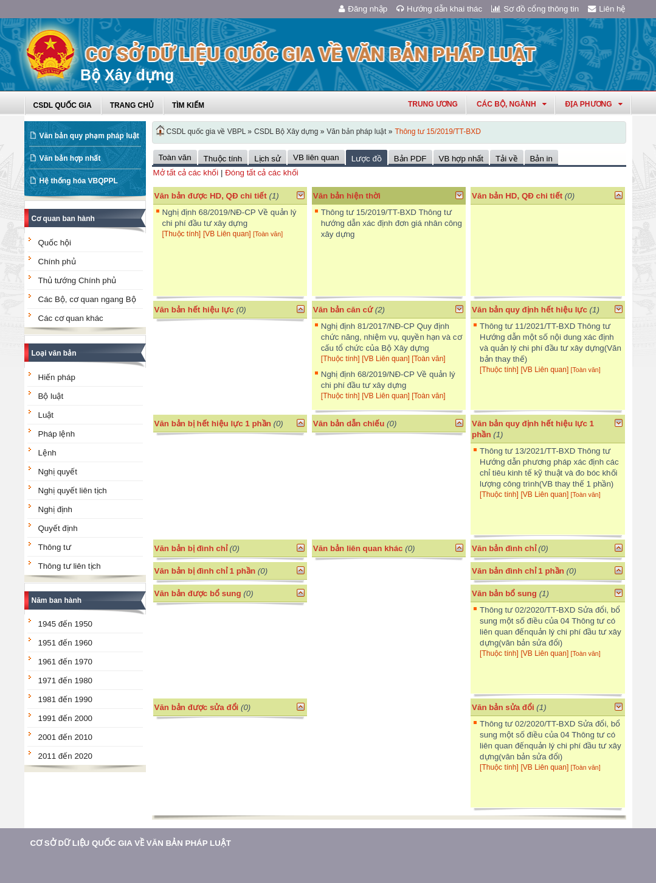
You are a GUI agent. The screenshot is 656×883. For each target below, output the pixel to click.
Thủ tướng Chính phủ (77, 280)
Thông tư (54, 547)
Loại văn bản (54, 353)
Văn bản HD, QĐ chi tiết (518, 195)
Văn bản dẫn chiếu (349, 423)
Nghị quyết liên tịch (72, 490)
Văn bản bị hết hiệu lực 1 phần (212, 423)
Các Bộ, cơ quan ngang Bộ (87, 299)
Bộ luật (51, 396)
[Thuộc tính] (181, 234)
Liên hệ (607, 8)
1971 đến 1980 (65, 680)
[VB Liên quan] (228, 234)
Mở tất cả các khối (186, 172)
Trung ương (433, 104)
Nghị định (55, 509)
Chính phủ (57, 261)
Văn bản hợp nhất (70, 158)
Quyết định (58, 528)
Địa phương (594, 104)
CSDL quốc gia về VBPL (206, 131)
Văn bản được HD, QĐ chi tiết (210, 195)
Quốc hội (55, 242)
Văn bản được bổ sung (197, 593)
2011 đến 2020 (65, 756)
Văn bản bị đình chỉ (190, 548)
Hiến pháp (56, 377)
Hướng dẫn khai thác (439, 8)
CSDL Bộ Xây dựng (286, 131)
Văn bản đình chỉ (504, 548)
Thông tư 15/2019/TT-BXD (437, 131)
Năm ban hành (57, 600)
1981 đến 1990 (65, 699)
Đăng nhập (363, 8)
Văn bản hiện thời (347, 195)
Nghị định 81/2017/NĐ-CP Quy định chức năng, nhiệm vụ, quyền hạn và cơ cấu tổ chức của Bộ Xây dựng (391, 337)
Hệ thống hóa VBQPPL (79, 181)
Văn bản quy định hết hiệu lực (529, 309)
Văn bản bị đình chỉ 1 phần (205, 570)
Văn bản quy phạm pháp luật (89, 136)
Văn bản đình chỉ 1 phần (518, 570)
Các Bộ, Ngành (512, 104)
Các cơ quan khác (70, 318)
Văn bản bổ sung (504, 593)
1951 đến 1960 (65, 642)
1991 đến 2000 (65, 718)
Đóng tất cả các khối (262, 172)
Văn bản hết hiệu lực (194, 309)
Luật (46, 415)
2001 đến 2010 (65, 737)
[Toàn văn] (268, 233)
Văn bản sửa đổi (503, 707)
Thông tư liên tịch (69, 566)
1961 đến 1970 (65, 661)
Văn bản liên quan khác (358, 548)
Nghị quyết (57, 471)
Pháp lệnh (56, 433)
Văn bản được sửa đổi (196, 707)
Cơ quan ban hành (63, 218)
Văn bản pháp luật (356, 131)
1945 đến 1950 (65, 623)
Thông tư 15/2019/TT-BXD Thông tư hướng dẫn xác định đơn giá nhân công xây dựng (391, 223)
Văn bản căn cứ (343, 309)
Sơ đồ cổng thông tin (535, 8)
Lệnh (47, 452)
